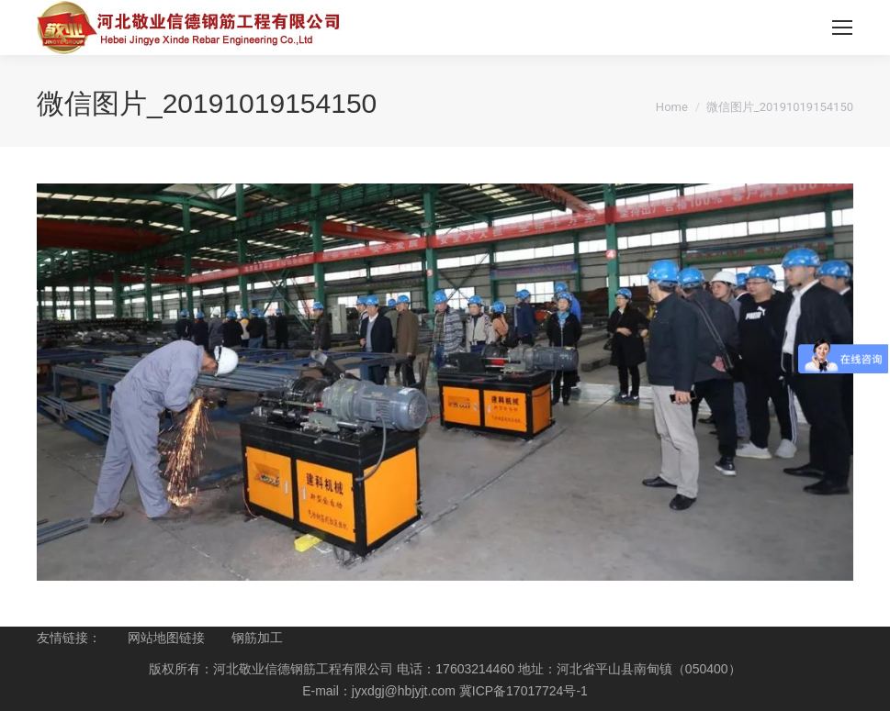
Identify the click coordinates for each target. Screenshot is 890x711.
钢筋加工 (257, 637)
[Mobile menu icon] (842, 28)
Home (672, 107)
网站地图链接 (166, 637)
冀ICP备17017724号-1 (523, 690)
